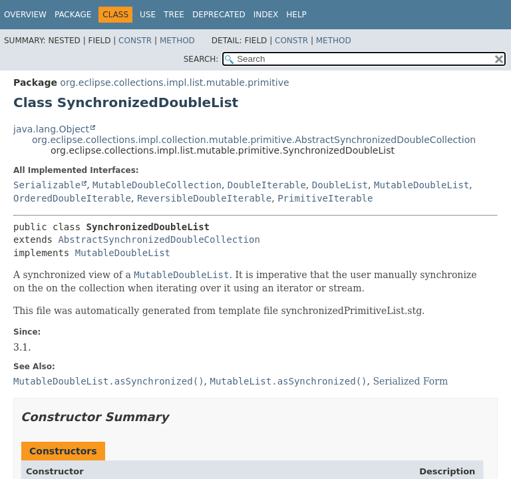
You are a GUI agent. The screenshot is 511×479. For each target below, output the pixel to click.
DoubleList (340, 185)
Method (177, 40)
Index (266, 14)
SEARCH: (201, 59)
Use (148, 14)
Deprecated (219, 14)
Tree (174, 14)
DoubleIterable (267, 185)
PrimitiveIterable (325, 198)
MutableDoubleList (421, 185)
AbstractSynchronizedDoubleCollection (158, 239)
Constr (135, 40)
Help (296, 14)
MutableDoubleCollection (157, 185)
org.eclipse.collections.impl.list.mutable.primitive (174, 82)
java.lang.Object (51, 129)
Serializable (47, 185)
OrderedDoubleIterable (72, 198)
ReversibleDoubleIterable (204, 198)
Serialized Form (410, 381)
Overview (25, 14)
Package (73, 14)
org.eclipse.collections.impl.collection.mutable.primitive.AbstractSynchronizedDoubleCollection (254, 139)
